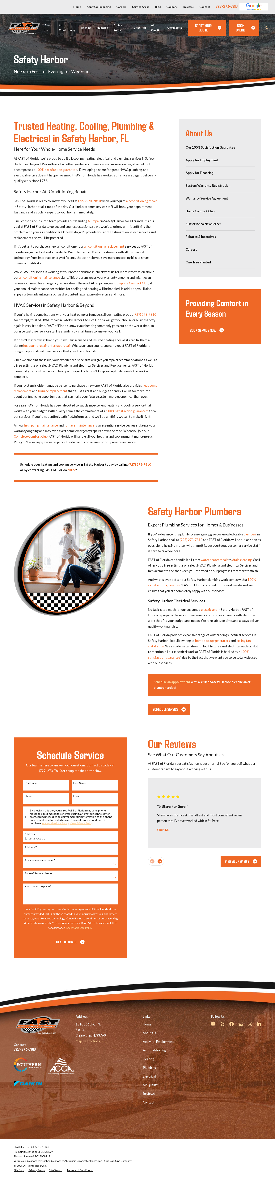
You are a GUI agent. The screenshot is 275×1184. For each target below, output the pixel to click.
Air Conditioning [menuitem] (67, 28)
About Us (149, 1033)
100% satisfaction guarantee (56, 170)
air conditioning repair (141, 201)
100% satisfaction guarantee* (127, 411)
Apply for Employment (158, 1042)
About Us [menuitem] (48, 28)
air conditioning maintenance (39, 277)
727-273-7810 (227, 6)
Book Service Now (207, 330)
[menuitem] (220, 147)
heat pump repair (35, 346)
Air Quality (150, 1085)
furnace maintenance (79, 425)
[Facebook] (231, 1024)
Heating (148, 1059)
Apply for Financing (99, 6)
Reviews (188, 6)
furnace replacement (52, 391)
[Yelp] (222, 1024)
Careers (121, 6)
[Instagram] (250, 1024)
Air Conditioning (154, 1050)
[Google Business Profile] (241, 1024)
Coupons (172, 6)
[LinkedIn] (259, 1024)
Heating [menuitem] (86, 27)
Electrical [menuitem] (140, 27)
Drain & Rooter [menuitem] (118, 28)
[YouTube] (213, 1024)
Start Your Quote (208, 27)
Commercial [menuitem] (175, 27)
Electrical (149, 1076)
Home (77, 6)
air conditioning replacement (104, 246)
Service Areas (140, 6)
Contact (204, 6)
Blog (158, 6)
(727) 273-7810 (89, 201)
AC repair (94, 221)
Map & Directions (88, 1041)
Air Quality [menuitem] (156, 28)
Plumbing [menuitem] (102, 27)
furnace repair (61, 346)
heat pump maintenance (41, 425)
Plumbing (149, 1068)
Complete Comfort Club (131, 283)
